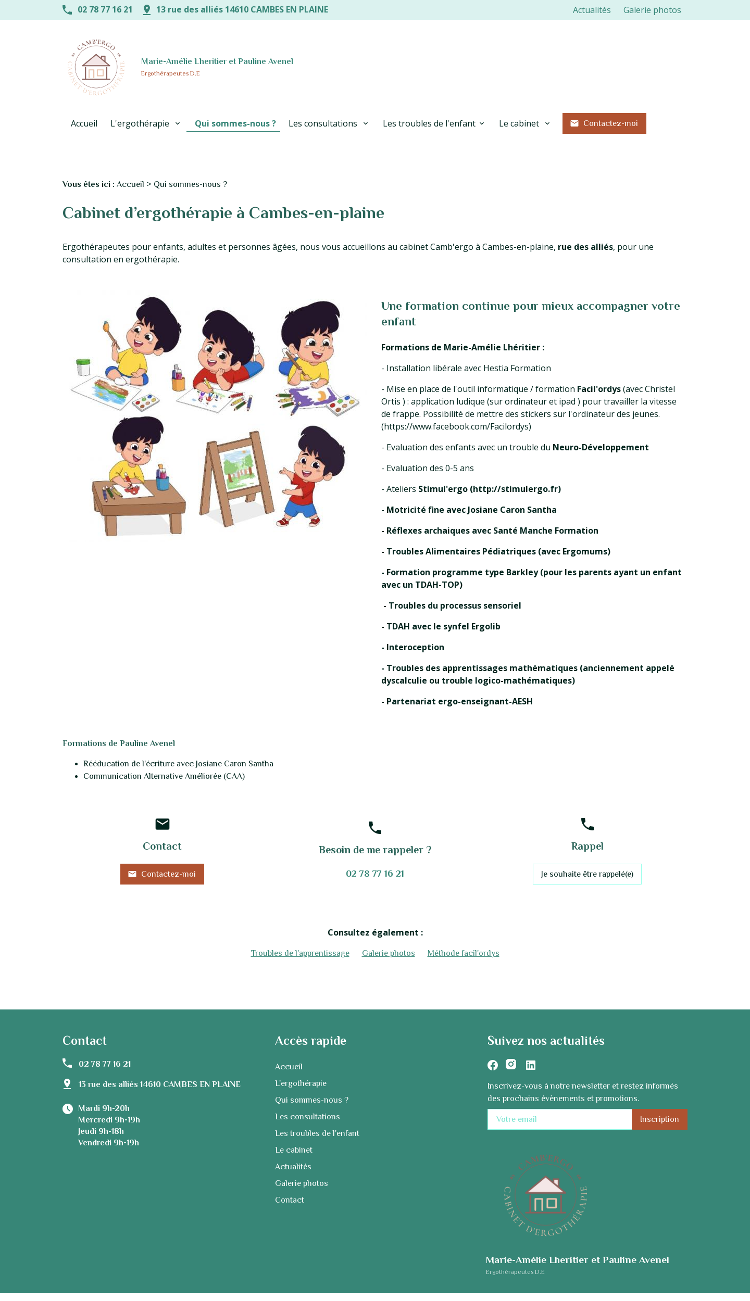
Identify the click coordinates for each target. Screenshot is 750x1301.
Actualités (592, 10)
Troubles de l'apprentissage (300, 940)
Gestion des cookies (429, 1291)
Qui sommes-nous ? (235, 123)
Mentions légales (232, 1291)
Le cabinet (520, 123)
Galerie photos (652, 10)
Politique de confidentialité (306, 1291)
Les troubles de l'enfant (429, 123)
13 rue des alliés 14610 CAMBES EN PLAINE (242, 9)
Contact (289, 1187)
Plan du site (373, 1291)
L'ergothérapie (140, 123)
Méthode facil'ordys (463, 940)
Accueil (84, 123)
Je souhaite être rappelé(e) (587, 861)
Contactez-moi (604, 123)
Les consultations (324, 123)
